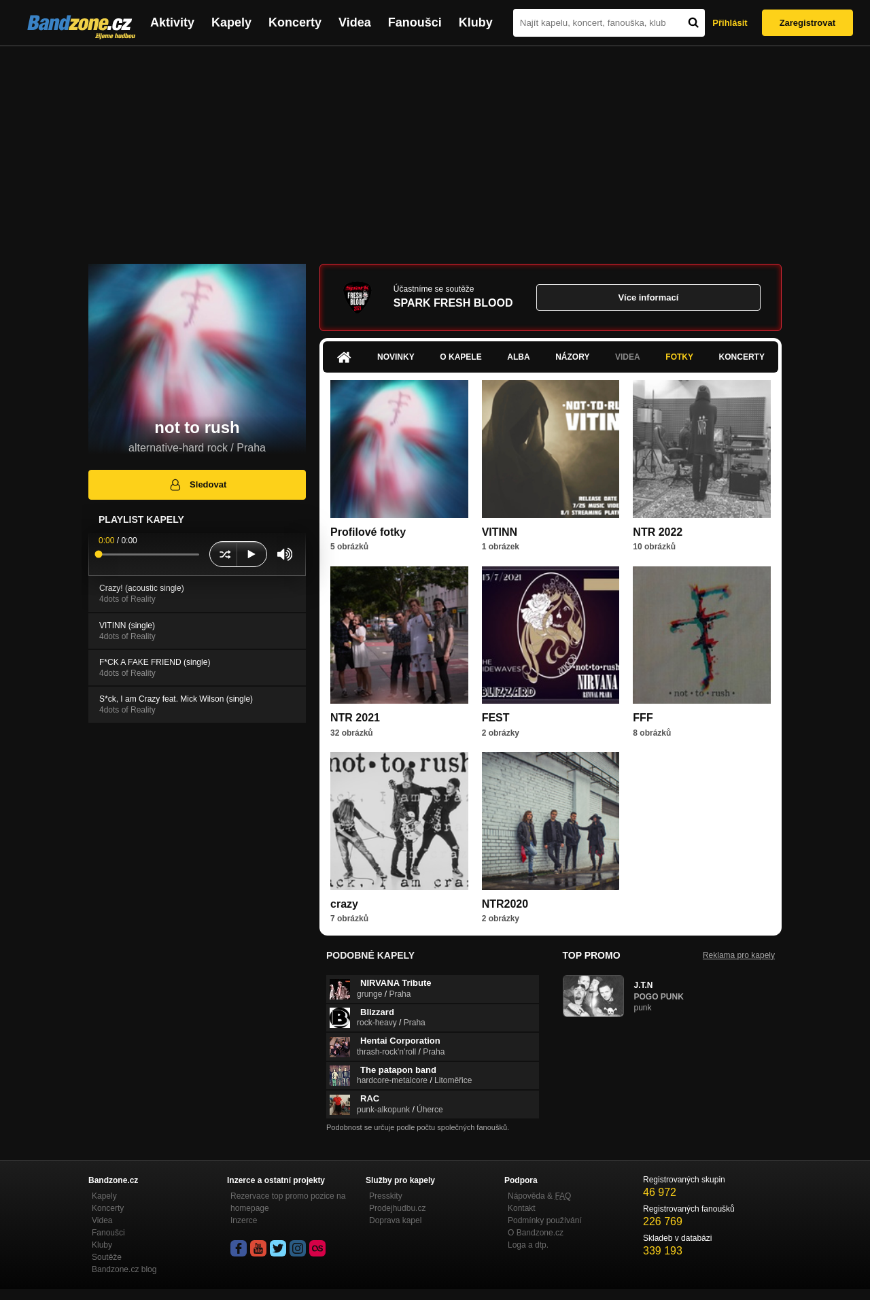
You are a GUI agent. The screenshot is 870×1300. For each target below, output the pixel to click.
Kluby (476, 22)
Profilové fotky (368, 532)
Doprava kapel (395, 1220)
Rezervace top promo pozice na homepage (287, 1202)
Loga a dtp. (528, 1245)
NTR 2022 (657, 532)
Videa (354, 22)
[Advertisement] (435, 148)
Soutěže (107, 1257)
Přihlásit (729, 23)
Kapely (231, 22)
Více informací (648, 297)
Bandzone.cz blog (124, 1269)
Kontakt (522, 1208)
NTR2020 (505, 904)
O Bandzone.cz (535, 1232)
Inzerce (243, 1220)
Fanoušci (415, 22)
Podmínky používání (545, 1220)
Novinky (396, 357)
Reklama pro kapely (739, 955)
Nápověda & (539, 1196)
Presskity (385, 1196)
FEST (496, 717)
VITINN (499, 532)
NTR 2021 (355, 717)
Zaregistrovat (807, 23)
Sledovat (197, 484)
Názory (572, 357)
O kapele (460, 357)
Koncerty (294, 22)
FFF (642, 717)
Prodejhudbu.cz (397, 1208)
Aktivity (172, 22)
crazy (344, 904)
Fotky (679, 357)
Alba (518, 357)
